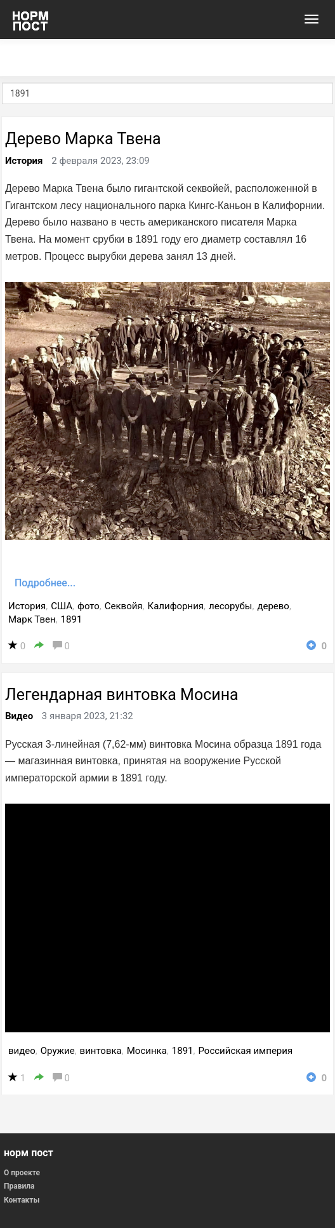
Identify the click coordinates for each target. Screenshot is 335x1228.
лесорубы (230, 606)
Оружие (58, 1050)
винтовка (101, 1050)
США (61, 606)
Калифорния (176, 606)
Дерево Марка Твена (83, 139)
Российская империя (245, 1050)
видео (22, 1050)
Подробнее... (45, 583)
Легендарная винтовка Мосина (122, 694)
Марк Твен (32, 619)
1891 (71, 619)
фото (88, 606)
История (24, 160)
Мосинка (147, 1050)
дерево (273, 606)
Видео (19, 716)
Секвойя (124, 606)
